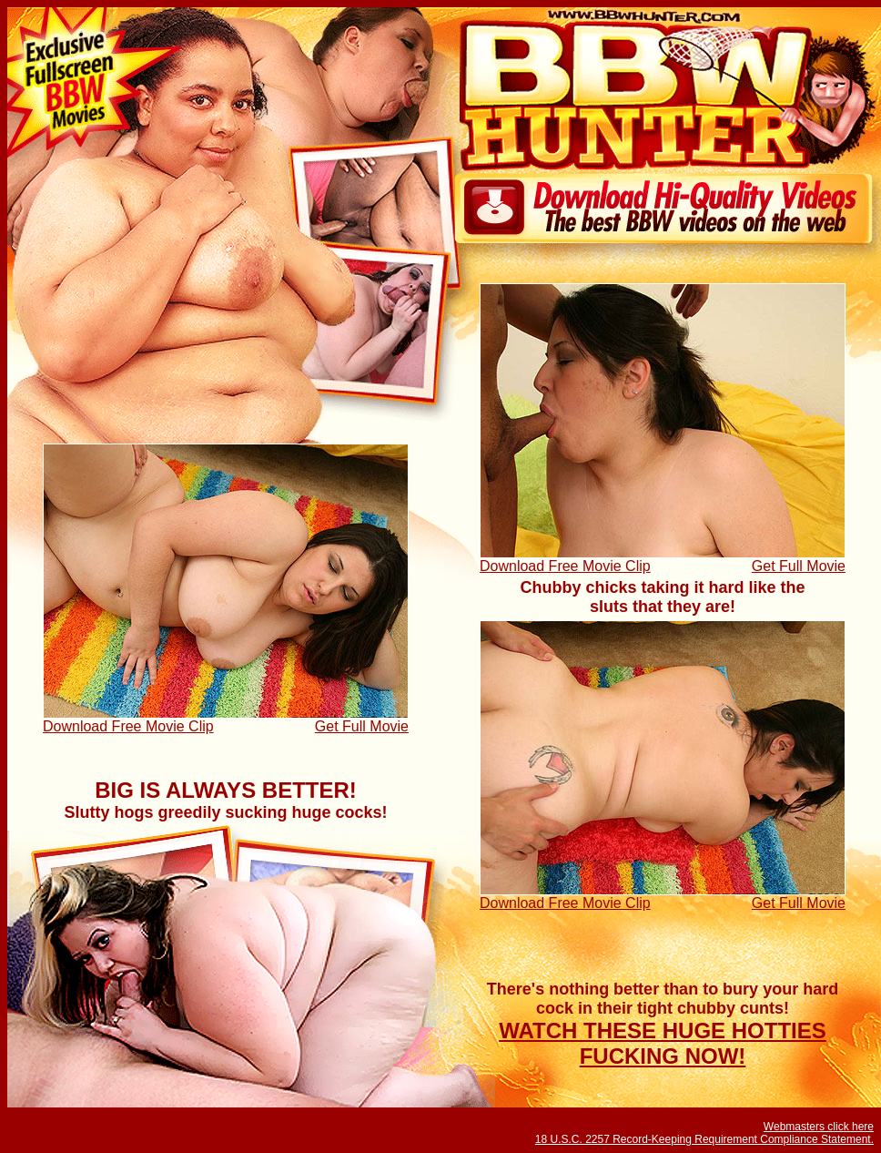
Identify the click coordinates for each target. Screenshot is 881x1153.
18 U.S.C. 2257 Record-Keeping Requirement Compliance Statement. (704, 1139)
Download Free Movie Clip (565, 566)
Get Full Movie (799, 566)
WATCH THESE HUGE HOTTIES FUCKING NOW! (662, 1043)
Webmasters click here (819, 1126)
